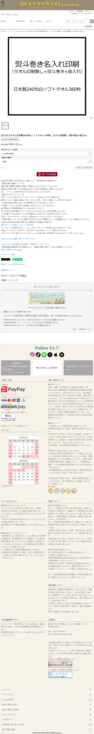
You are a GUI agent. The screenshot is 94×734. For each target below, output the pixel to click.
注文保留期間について (10, 620)
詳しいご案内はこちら (82, 329)
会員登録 (80, 11)
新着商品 (20, 21)
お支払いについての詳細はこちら (15, 426)
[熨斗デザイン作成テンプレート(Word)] (17, 225)
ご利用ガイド (75, 13)
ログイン (72, 11)
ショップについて (9, 714)
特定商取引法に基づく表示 (13, 724)
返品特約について (8, 270)
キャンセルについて (9, 501)
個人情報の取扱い (9, 729)
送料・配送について (56, 380)
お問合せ (51, 620)
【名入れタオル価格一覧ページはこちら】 (18, 239)
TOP (4, 21)
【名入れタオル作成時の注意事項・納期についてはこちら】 (26, 244)
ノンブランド (11, 31)
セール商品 (35, 21)
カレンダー (5, 430)
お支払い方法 (6, 380)
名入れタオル (21, 31)
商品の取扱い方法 (9, 704)
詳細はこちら (57, 484)
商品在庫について (55, 585)
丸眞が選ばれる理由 (10, 709)
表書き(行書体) (7, 157)
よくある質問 (7, 700)
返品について (53, 501)
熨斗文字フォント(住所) (10, 149)
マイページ (89, 11)
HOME (3, 31)
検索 (92, 21)
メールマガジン (88, 13)
